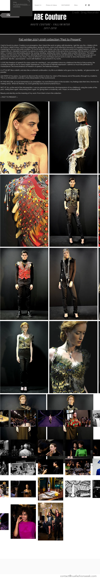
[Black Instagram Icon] (89, 5)
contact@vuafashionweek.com (78, 576)
